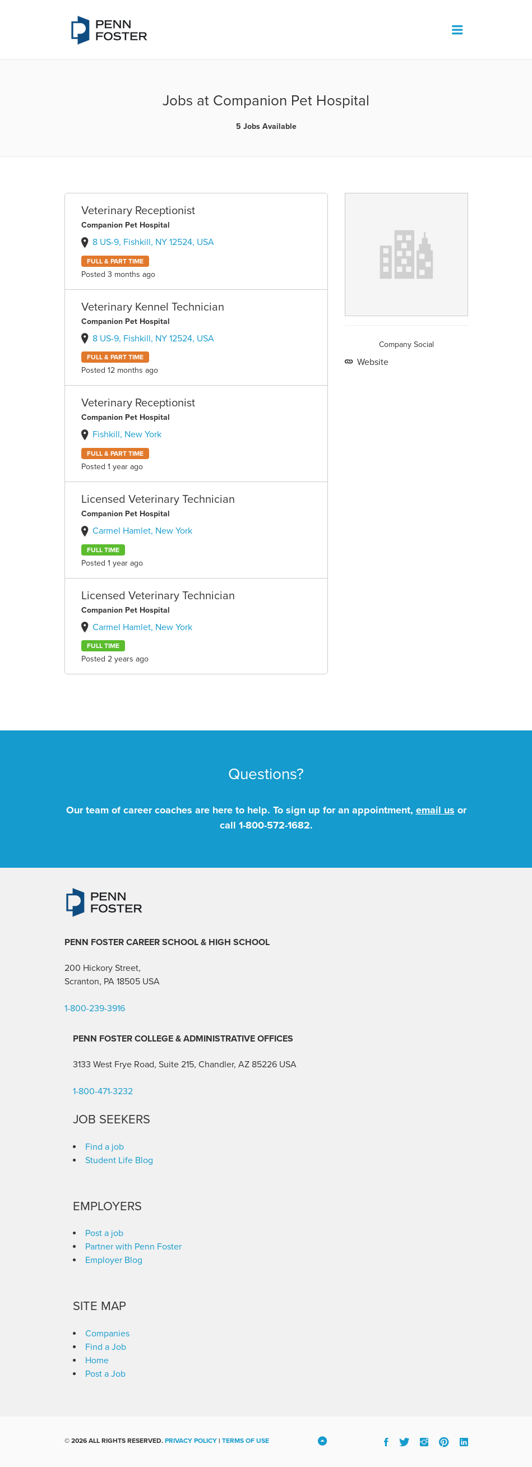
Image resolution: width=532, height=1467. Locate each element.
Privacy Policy (191, 1441)
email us (435, 810)
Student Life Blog (119, 1160)
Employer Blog (113, 1260)
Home (97, 1360)
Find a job (104, 1147)
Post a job (104, 1233)
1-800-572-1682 (274, 825)
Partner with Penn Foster (133, 1246)
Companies (107, 1333)
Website (371, 362)
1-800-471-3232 (103, 1091)
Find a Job (105, 1347)
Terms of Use (245, 1441)
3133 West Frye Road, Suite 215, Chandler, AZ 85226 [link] (175, 1064)
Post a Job (105, 1374)
